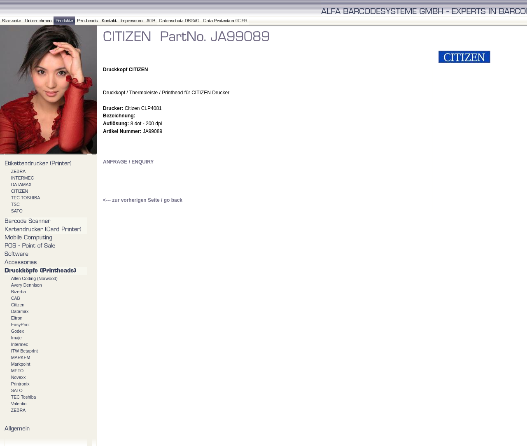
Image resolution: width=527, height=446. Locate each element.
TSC (15, 204)
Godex (17, 331)
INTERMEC (22, 177)
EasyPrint (20, 324)
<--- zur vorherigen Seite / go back (142, 200)
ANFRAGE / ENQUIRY (128, 162)
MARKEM (20, 357)
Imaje (16, 337)
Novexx (18, 377)
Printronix (20, 383)
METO (17, 370)
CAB (15, 298)
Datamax (20, 311)
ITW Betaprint (24, 350)
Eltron (17, 317)
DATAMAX (21, 184)
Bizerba (18, 291)
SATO (17, 210)
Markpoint (20, 364)
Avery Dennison (26, 285)
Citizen (18, 304)
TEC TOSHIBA (25, 197)
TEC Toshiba (23, 397)
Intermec (19, 344)
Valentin (19, 403)
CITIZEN (19, 191)
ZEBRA (18, 171)
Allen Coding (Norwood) (34, 278)
